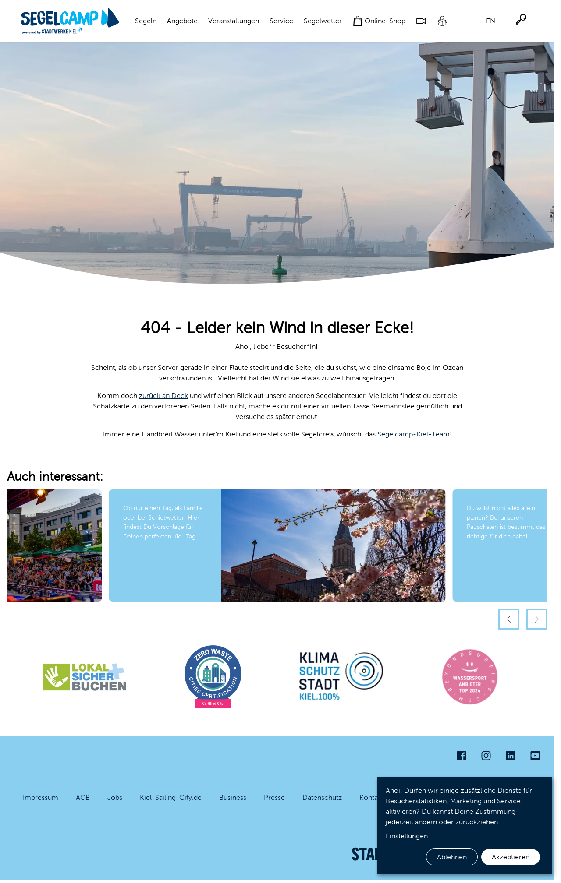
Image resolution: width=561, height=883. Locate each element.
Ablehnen (452, 857)
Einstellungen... (409, 836)
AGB (83, 797)
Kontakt (371, 797)
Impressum (40, 797)
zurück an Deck (163, 395)
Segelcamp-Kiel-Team (413, 434)
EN (490, 21)
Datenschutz (322, 797)
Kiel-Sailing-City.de (171, 797)
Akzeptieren (510, 857)
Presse (274, 797)
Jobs (114, 797)
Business (232, 797)
